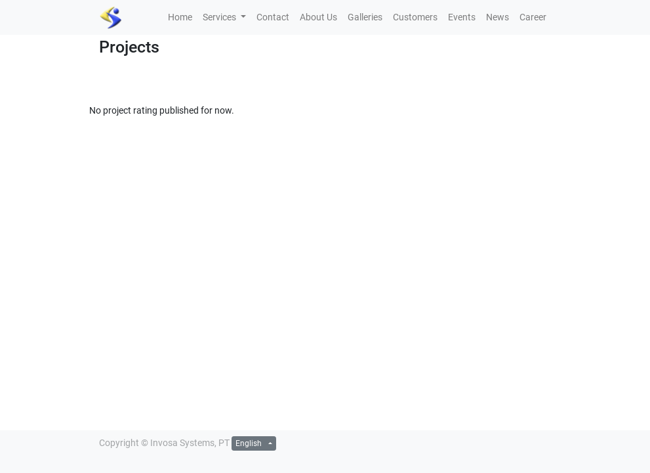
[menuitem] (180, 17)
